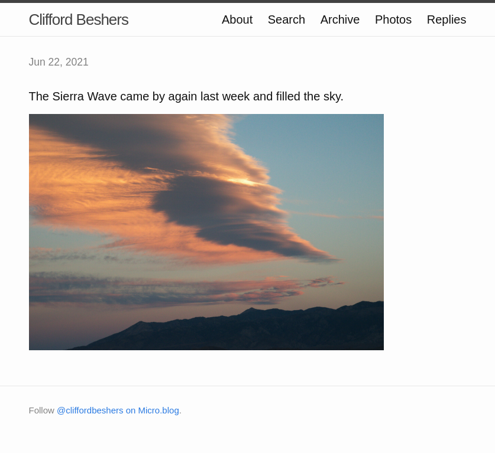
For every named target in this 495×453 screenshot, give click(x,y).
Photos (393, 19)
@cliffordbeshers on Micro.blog (118, 410)
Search (286, 19)
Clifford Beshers (79, 19)
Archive (340, 19)
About (237, 19)
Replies (447, 19)
